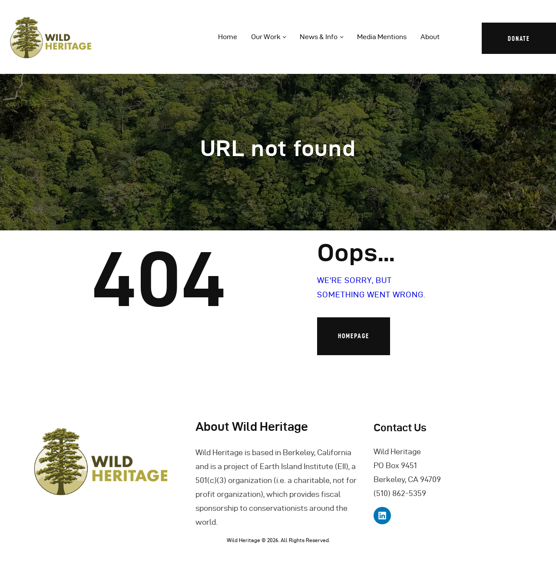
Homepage (353, 336)
